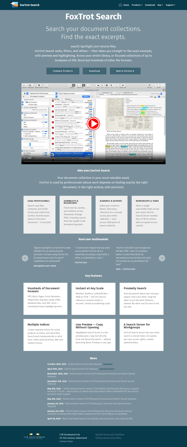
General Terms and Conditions (109, 434)
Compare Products (63, 71)
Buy (159, 5)
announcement (106, 369)
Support (169, 5)
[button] (25, 258)
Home (124, 5)
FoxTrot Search (29, 5)
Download (150, 5)
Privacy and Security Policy (108, 438)
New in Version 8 (125, 71)
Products (136, 5)
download (107, 364)
